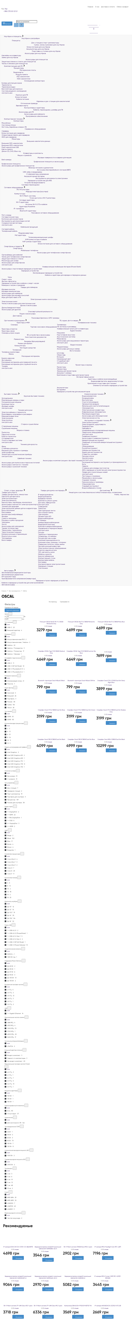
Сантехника (43, 568)
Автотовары (8, 571)
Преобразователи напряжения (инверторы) (19, 579)
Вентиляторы (87, 400)
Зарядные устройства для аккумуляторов (73, 392)
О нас (97, 7)
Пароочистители (8, 434)
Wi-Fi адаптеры (15, 202)
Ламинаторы (13, 339)
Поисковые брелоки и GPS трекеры (30, 318)
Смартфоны (12, 248)
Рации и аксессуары (18, 314)
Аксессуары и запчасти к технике (15, 465)
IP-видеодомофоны (45, 495)
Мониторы (11, 139)
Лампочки (42, 508)
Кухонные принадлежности (49, 540)
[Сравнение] (89, 20)
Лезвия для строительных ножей (94, 472)
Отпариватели (7, 438)
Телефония (11, 350)
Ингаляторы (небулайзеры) (12, 514)
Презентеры (62, 369)
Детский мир (103, 490)
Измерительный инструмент (93, 440)
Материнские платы (19, 70)
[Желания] (50, 753)
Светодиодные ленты (46, 511)
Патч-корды (6, 215)
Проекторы (61, 367)
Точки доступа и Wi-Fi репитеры (28, 198)
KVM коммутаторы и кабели (24, 239)
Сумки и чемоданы (9, 518)
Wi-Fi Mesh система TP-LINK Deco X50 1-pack (18, 1305)
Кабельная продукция (20, 227)
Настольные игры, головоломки (109, 492)
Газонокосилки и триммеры (92, 482)
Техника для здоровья (10, 506)
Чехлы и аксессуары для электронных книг (18, 303)
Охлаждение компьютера (23, 81)
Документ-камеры (64, 373)
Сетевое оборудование (13, 187)
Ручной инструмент (90, 448)
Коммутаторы (13, 194)
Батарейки (61, 390)
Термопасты (7, 85)
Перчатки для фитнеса (11, 496)
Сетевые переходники (20, 185)
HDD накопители (16, 79)
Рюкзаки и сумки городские (12, 520)
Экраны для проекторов (66, 371)
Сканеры (10, 325)
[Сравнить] (52, 753)
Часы (7, 277)
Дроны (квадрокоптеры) (11, 308)
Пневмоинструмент (89, 436)
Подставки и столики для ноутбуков (31, 51)
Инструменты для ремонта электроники (35, 178)
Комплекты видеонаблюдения (50, 526)
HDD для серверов (9, 137)
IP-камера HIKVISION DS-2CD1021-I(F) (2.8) (108, 1305)
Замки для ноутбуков (10, 57)
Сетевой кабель (8, 229)
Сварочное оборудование (92, 432)
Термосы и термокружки (48, 534)
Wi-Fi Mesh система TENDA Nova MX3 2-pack (78, 1247)
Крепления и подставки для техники (86, 383)
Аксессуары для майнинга (23, 114)
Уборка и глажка (15, 430)
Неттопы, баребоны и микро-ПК (14, 127)
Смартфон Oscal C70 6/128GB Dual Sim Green (81, 710)
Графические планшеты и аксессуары (33, 162)
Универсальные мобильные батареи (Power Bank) (41, 267)
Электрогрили (7, 418)
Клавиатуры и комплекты (22, 153)
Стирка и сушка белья (20, 424)
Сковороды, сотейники (47, 536)
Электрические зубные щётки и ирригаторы (19, 508)
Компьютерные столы (46, 558)
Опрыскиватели (88, 484)
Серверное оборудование (24, 129)
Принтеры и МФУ (16, 323)
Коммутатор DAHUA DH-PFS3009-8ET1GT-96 (77, 1305)
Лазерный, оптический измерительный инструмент (102, 442)
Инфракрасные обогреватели (94, 412)
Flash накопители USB (10, 147)
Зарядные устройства (20, 271)
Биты (84, 464)
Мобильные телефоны (20, 250)
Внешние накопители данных (26, 141)
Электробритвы (8, 452)
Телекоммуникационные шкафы (27, 237)
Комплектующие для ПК (12, 66)
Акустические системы (66, 337)
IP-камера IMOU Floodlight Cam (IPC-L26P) (108, 1247)
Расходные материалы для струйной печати (19, 364)
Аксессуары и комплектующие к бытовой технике (42, 461)
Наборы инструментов (91, 450)
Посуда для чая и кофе (47, 538)
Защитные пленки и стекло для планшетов (19, 62)
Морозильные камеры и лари (13, 400)
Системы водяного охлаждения (14, 91)
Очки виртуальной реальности (27, 312)
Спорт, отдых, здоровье (12, 490)
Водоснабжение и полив (91, 488)
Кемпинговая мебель (46, 560)
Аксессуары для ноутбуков (24, 53)
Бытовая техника (10, 394)
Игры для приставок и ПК (11, 297)
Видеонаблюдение (45, 518)
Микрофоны (61, 339)
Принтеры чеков (8, 331)
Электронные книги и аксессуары (29, 299)
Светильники (43, 514)
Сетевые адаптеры (18, 200)
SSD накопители (15, 77)
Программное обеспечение (25, 116)
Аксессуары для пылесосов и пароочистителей (21, 463)
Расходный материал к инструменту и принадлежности (104, 462)
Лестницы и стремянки (91, 476)
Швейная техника (16, 458)
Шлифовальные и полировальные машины (98, 430)
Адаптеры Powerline (18, 207)
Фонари (5, 516)
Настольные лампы (45, 512)
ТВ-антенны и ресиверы (66, 327)
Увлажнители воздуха (90, 404)
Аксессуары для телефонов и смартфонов (36, 253)
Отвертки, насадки (89, 454)
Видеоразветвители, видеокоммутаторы (90, 381)
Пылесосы (6, 432)
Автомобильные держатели (12, 575)
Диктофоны (12, 316)
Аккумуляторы (62, 388)
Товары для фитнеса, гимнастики (15, 494)
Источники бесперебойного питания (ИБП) (36, 170)
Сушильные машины (9, 428)
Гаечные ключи (88, 456)
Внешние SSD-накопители (12, 143)
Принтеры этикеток (9, 329)
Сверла (85, 466)
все (8, 624)
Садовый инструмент (90, 486)
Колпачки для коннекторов (12, 219)
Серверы (5, 131)
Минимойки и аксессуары (92, 478)
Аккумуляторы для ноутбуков (25, 49)
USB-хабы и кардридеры (22, 172)
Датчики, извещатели (46, 503)
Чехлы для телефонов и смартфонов (16, 257)
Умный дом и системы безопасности (67, 492)
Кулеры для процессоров (12, 83)
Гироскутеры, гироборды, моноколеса (17, 502)
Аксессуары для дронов (11, 310)
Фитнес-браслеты (9, 281)
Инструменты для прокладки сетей (16, 221)
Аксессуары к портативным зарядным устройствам (22, 269)
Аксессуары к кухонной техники (14, 467)
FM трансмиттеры (9, 577)
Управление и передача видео (50, 528)
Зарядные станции (45, 566)
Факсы (8, 354)
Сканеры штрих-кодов (10, 333)
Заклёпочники (87, 458)
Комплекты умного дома (47, 501)
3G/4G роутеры (15, 189)
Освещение (42, 506)
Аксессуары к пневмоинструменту (95, 438)
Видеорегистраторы (46, 524)
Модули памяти (15, 74)
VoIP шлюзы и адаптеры (21, 242)
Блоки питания (14, 97)
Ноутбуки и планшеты (12, 36)
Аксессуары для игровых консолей (15, 295)
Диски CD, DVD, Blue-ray (11, 151)
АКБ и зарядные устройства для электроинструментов (104, 470)
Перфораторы (87, 426)
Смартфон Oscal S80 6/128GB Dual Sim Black (111, 739)
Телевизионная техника (76, 323)
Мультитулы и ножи (9, 536)
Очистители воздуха (90, 402)
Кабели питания (15, 99)
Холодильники (7, 398)
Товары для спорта (9, 492)
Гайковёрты (86, 428)
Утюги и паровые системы (12, 440)
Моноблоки (6, 123)
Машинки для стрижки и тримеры (15, 450)
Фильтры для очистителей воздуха (95, 406)
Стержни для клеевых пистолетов (95, 468)
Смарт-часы (7, 279)
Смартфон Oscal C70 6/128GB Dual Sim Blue (51, 710)
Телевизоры (61, 325)
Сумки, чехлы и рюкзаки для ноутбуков (33, 45)
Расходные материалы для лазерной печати (19, 362)
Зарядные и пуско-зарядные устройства (35, 581)
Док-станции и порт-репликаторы (30, 43)
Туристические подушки (11, 532)
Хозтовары (42, 562)
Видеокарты (12, 72)
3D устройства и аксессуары (26, 335)
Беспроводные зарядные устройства (32, 273)
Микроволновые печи (10, 416)
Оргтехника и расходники (13, 321)
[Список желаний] (89, 18)
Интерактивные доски (75, 377)
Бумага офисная (8, 358)
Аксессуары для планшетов (25, 59)
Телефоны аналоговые (10, 352)
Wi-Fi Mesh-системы (19, 196)
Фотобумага (6, 360)
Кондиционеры (88, 398)
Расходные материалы (21, 356)
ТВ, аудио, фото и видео (68, 321)
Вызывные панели (45, 499)
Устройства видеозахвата (23, 183)
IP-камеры (42, 520)
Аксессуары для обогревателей (94, 416)
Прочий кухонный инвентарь (49, 546)
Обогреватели (88, 408)
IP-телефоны (13, 209)
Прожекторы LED (44, 516)
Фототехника (68, 351)
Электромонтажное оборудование (52, 548)
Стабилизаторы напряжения (25, 174)
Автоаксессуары (8, 585)
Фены (4, 446)
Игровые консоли (8, 289)
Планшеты (11, 41)
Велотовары (6, 540)
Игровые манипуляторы (11, 291)
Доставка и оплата (108, 7)
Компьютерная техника (12, 119)
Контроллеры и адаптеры (23, 108)
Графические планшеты (11, 164)
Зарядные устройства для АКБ (27, 181)
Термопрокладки (8, 87)
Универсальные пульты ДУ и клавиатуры (72, 329)
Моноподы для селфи (10, 261)
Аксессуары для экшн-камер (68, 349)
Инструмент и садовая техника (96, 420)
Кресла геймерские (46, 556)
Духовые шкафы (8, 406)
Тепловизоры (7, 538)
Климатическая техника (93, 394)
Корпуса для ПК (15, 95)
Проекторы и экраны (74, 365)
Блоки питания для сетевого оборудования (37, 244)
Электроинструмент (90, 422)
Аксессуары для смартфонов (13, 263)
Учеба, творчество (113, 494)
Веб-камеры (6, 160)
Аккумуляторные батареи (23, 176)
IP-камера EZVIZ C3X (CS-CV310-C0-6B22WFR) (18, 1247)
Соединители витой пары (12, 223)
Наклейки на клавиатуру (11, 55)
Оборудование (88, 446)
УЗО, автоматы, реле (46, 552)
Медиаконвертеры (17, 233)
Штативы (60, 353)
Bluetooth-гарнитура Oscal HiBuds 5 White (81, 680)
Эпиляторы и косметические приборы (17, 454)
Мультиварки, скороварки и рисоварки (17, 414)
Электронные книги (9, 301)
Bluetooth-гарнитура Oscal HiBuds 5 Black (51, 680)
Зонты (4, 524)
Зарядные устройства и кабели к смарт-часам (20, 283)
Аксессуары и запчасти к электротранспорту (20, 504)
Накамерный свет (64, 359)
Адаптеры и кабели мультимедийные (87, 379)
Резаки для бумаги (17, 343)
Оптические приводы (20, 103)
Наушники (61, 333)
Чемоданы (6, 522)
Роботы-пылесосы (9, 436)
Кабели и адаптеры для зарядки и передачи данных (44, 275)
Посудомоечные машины (11, 402)
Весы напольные (8, 510)
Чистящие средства (19, 348)
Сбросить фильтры (12, 610)
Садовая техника (89, 480)
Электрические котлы (91, 418)
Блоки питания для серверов (13, 133)
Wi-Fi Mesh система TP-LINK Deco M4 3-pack (48, 1305)
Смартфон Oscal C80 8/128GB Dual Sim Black (51, 739)
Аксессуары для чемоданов (13, 526)
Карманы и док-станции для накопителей (36, 101)
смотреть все (7, 93)
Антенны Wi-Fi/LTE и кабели (24, 204)
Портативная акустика (66, 335)
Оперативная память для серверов (15, 135)
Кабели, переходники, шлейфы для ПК (32, 110)
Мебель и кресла (45, 554)
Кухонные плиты (8, 404)
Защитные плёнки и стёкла (12, 259)
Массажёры (6, 512)
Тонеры (5, 366)
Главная (90, 7)
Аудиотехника (69, 331)
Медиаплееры (62, 347)
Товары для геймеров (19, 287)
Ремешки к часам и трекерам (13, 285)
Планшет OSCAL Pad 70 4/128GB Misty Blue (111, 622)
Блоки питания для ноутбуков (26, 47)
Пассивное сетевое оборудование (30, 213)
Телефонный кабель (9, 231)
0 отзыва (49, 626)
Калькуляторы (14, 346)
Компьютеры (13, 121)
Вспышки (60, 357)
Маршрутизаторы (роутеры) (25, 191)
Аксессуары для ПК (18, 112)
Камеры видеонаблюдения (48, 522)
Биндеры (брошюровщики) (23, 341)
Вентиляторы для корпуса (12, 89)
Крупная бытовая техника (23, 396)
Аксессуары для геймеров (12, 293)
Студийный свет (63, 361)
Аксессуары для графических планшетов (18, 166)
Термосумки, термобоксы (12, 530)
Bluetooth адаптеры (19, 211)
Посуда (41, 532)
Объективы (61, 355)
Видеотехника (69, 345)
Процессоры (13, 68)
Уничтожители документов (24, 337)
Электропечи (7, 420)
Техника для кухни (17, 410)
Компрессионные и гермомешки (14, 534)
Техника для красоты (19, 444)
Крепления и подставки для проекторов (73, 375)
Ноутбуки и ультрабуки (21, 38)
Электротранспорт (9, 498)
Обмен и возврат (122, 7)
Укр (6, 9)
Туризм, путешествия (10, 528)
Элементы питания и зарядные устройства (92, 385)
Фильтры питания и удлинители (27, 168)
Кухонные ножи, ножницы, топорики (52, 542)
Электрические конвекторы (93, 410)
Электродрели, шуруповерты (94, 424)
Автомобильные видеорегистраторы (16, 573)
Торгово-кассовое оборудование (29, 327)
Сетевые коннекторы (10, 217)
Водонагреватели (89, 396)
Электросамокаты (9, 500)
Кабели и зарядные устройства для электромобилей (22, 583)
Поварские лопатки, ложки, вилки (51, 544)
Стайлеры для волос (10, 448)
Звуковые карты (15, 106)
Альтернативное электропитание (51, 564)
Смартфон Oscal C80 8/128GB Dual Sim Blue (81, 739)
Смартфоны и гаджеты (12, 246)
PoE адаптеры (14, 235)
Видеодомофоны (44, 497)
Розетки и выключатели (47, 550)
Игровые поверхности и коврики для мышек (37, 158)
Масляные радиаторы (91, 414)
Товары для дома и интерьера (51, 490)
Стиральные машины (10, 426)
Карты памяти (7, 149)
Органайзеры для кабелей (12, 255)
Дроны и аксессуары (19, 305)
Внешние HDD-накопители (12, 145)
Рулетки (85, 444)
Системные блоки (9, 125)
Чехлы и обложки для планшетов (14, 64)
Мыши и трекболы (17, 155)
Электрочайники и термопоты (14, 412)
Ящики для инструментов (92, 452)
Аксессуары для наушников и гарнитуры (73, 341)
